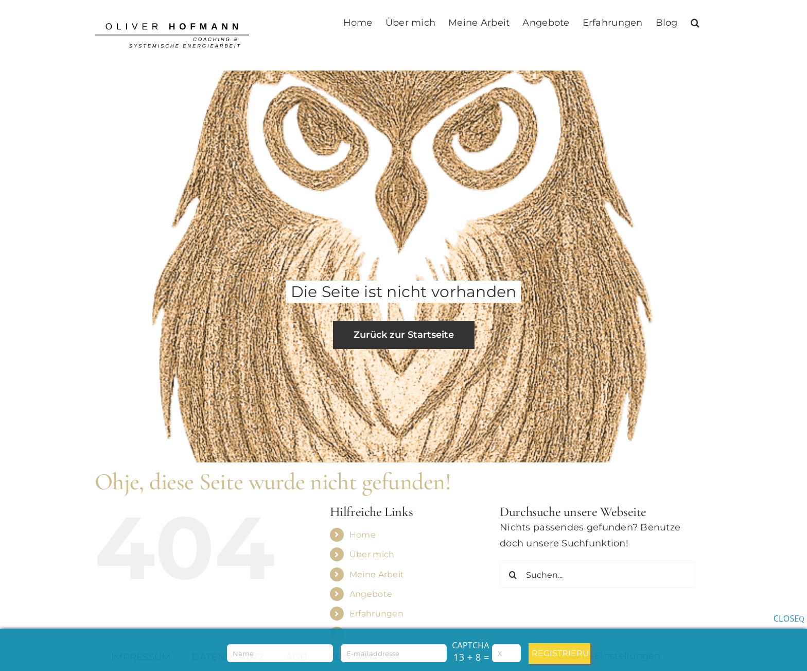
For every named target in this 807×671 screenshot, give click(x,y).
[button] (695, 21)
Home (362, 535)
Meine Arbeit (376, 574)
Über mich (371, 554)
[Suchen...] (597, 575)
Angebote (370, 594)
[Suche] (512, 575)
